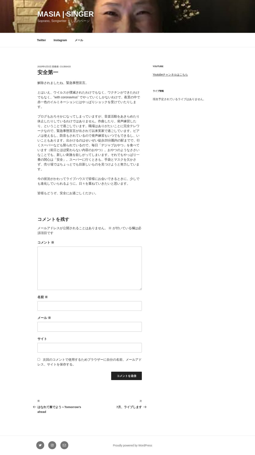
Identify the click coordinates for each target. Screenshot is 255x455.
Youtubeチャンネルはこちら (170, 74)
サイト (42, 339)
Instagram (60, 40)
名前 (42, 297)
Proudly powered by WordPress (132, 445)
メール (79, 40)
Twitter (41, 40)
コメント (45, 242)
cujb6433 (65, 66)
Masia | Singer (65, 14)
